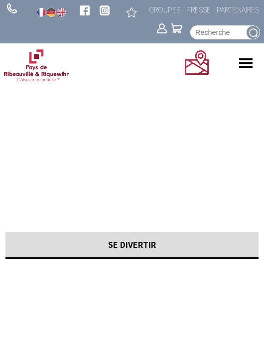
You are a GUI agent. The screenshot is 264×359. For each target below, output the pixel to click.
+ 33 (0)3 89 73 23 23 (11, 8)
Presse (198, 9)
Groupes (164, 9)
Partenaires (238, 9)
